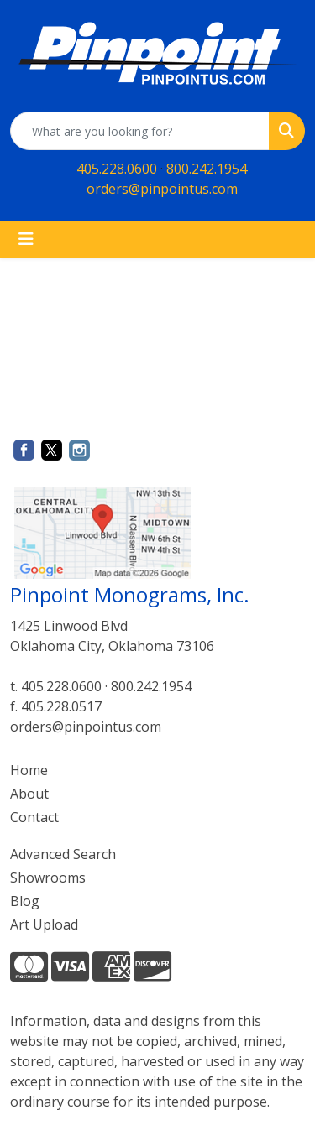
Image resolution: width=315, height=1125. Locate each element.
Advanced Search (63, 854)
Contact (34, 817)
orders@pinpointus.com (162, 189)
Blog (24, 901)
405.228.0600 (116, 168)
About (29, 793)
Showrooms (48, 877)
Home (29, 770)
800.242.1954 (206, 168)
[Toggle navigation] (26, 239)
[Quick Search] (140, 131)
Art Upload (44, 924)
